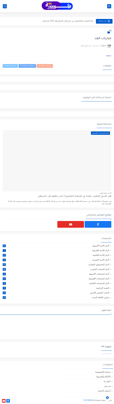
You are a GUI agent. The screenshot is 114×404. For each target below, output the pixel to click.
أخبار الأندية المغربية (56, 260)
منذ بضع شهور (104, 193)
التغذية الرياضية (56, 288)
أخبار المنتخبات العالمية (56, 283)
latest (108, 56)
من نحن (107, 386)
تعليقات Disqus (10, 66)
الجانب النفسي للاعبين (56, 292)
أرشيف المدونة (104, 390)
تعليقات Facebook (27, 66)
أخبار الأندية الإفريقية (56, 250)
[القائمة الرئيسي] (109, 6)
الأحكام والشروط (103, 376)
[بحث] (5, 6)
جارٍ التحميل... (106, 354)
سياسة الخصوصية (103, 372)
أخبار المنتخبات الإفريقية (56, 278)
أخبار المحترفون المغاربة (56, 264)
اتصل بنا (107, 381)
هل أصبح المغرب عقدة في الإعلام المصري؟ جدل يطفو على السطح (74, 196)
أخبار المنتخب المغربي (56, 269)
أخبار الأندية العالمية (56, 255)
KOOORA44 (88, 400)
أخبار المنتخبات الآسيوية (56, 274)
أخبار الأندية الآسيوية (56, 245)
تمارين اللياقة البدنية (56, 297)
